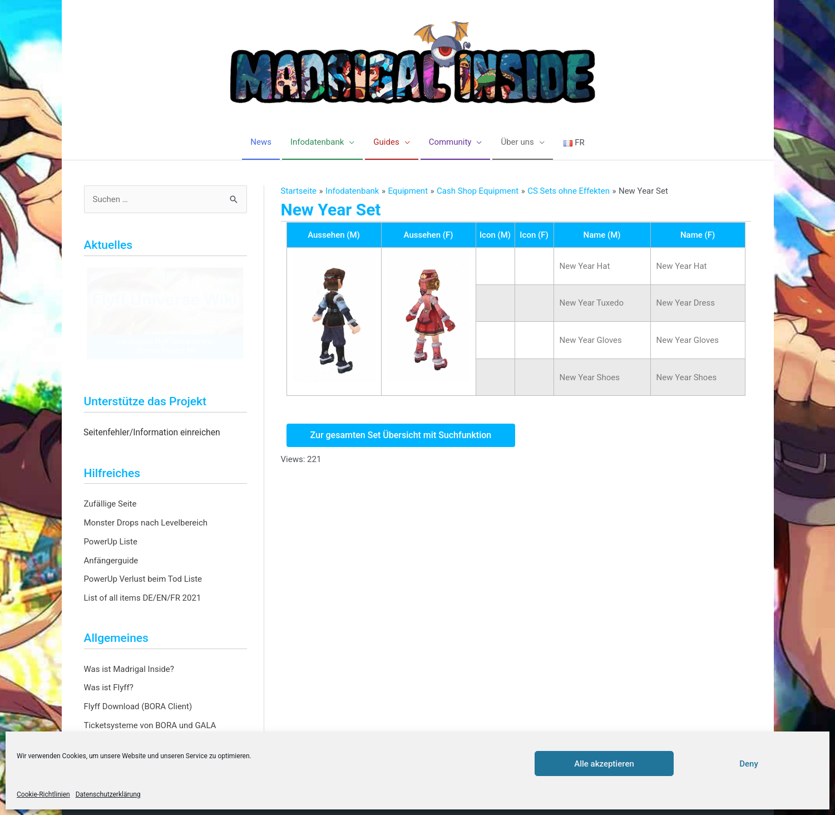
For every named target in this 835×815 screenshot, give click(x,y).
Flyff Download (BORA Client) (138, 706)
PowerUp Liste (110, 542)
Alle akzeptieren (604, 764)
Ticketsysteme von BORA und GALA (150, 725)
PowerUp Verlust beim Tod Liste (143, 579)
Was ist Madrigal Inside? (129, 669)
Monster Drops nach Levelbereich (146, 523)
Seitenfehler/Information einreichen (151, 433)
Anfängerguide (111, 561)
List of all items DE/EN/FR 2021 (142, 598)
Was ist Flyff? (109, 688)
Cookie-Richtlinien (43, 794)
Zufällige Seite (110, 504)
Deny (748, 764)
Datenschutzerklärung (108, 794)
